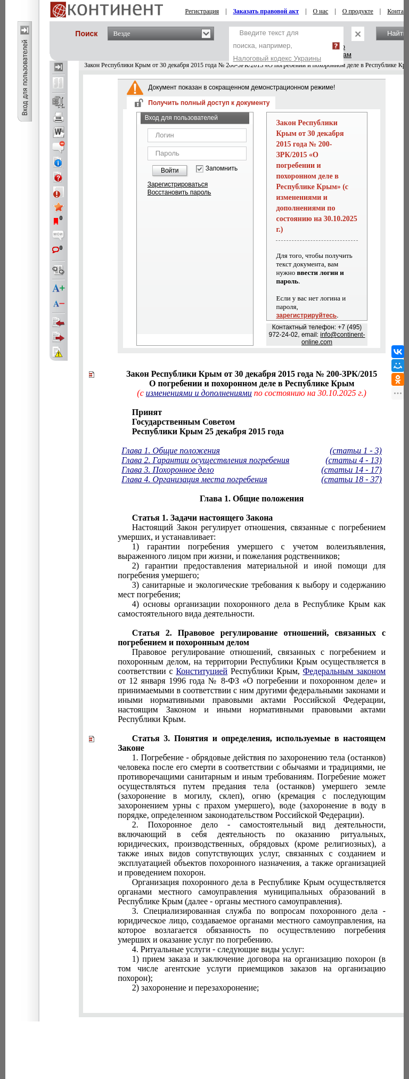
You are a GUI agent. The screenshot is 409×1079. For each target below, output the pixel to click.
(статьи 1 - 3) (356, 450)
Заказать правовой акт (266, 11)
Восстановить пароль (179, 192)
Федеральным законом (344, 671)
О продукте (357, 11)
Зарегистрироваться (178, 184)
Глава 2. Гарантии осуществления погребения (205, 460)
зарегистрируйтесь (306, 315)
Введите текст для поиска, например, (277, 45)
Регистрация (202, 11)
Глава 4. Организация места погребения (194, 479)
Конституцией (201, 671)
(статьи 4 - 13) (353, 460)
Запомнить (222, 168)
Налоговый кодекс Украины (277, 58)
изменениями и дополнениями (199, 392)
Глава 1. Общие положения (170, 450)
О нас (321, 11)
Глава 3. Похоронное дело (167, 469)
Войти (170, 170)
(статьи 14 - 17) (351, 469)
